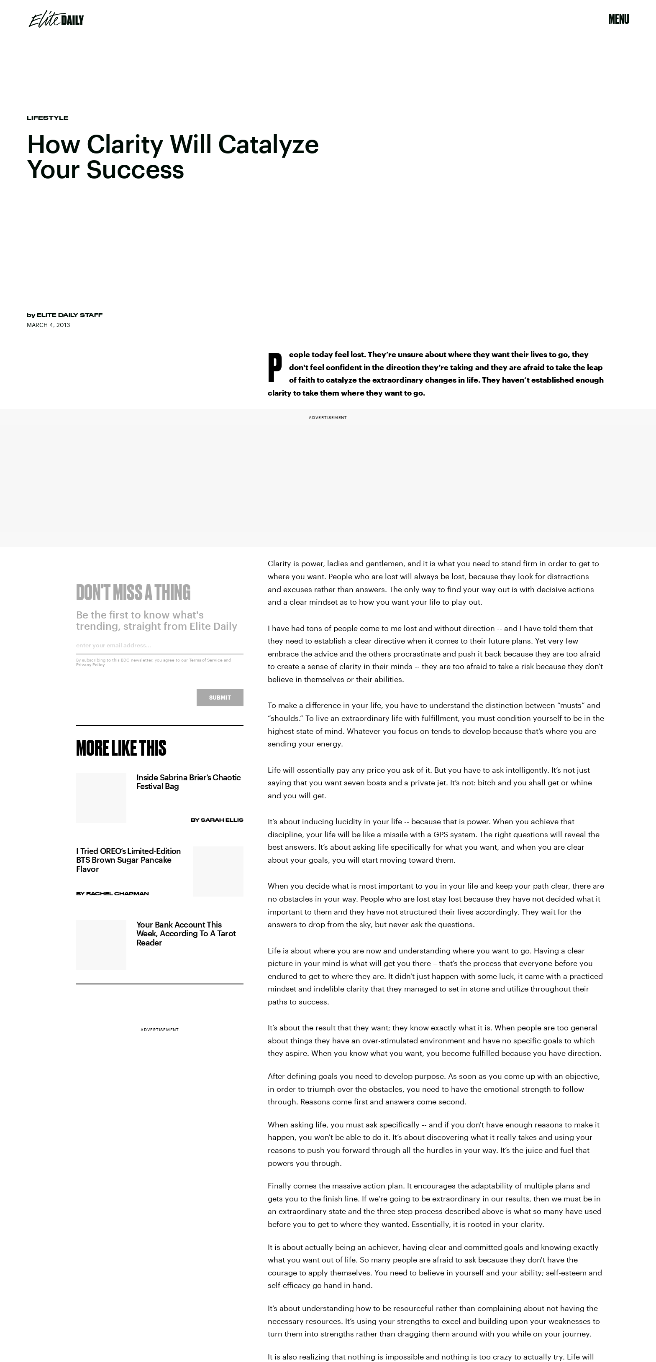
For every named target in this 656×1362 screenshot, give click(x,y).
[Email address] (159, 653)
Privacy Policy (90, 669)
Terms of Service (206, 665)
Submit (220, 703)
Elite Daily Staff (69, 315)
